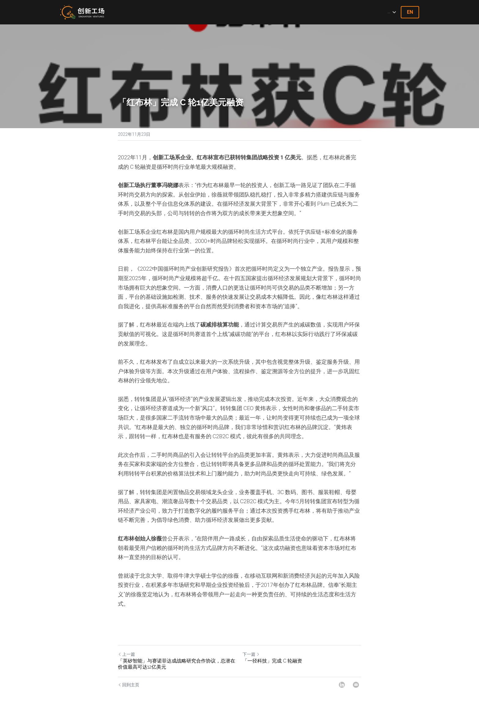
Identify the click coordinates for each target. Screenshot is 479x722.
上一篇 (126, 654)
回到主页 (128, 684)
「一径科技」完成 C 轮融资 (272, 661)
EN (410, 12)
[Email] (356, 685)
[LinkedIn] (342, 685)
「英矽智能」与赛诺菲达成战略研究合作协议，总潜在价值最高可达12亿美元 (176, 664)
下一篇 (251, 654)
